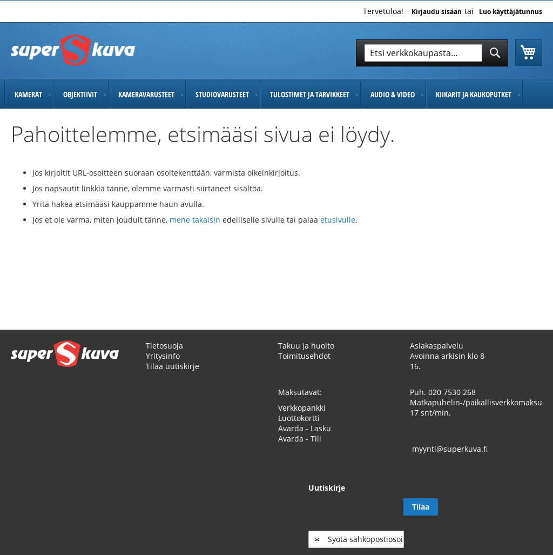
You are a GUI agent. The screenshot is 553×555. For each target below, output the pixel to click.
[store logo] (73, 50)
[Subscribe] (525, 507)
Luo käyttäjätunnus (510, 12)
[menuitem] (29, 94)
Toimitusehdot (304, 356)
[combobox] (432, 53)
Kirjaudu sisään (437, 12)
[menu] (276, 94)
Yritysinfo (163, 356)
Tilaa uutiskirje (172, 366)
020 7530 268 (452, 392)
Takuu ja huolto (306, 345)
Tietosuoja (164, 345)
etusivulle (337, 220)
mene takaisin (196, 220)
